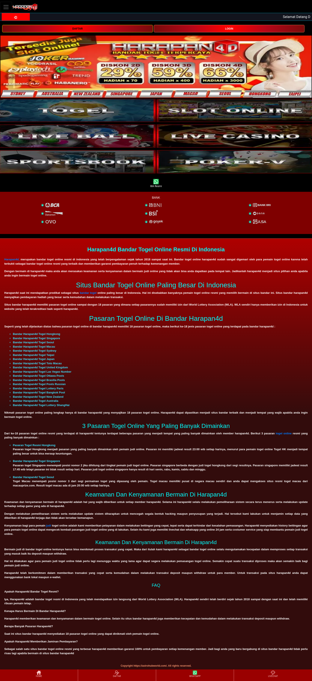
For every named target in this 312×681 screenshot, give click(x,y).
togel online (284, 433)
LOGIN (229, 28)
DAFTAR (77, 28)
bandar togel (88, 292)
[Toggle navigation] (6, 7)
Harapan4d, (12, 259)
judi (48, 525)
